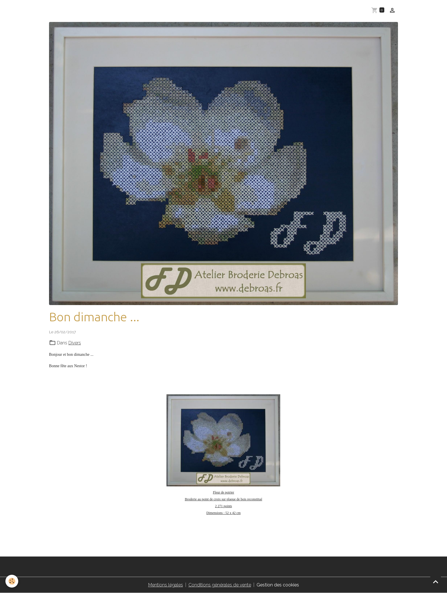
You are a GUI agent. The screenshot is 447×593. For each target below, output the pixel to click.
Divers (74, 343)
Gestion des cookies (278, 585)
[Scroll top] (435, 581)
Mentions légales (165, 585)
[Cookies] (12, 581)
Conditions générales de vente (219, 585)
